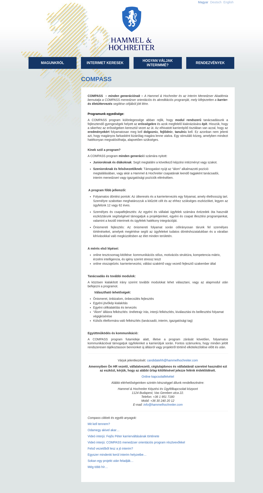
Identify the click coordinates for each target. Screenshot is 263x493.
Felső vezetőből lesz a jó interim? (110, 448)
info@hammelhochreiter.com (163, 404)
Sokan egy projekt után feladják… (111, 461)
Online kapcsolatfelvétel (158, 376)
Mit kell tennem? (99, 424)
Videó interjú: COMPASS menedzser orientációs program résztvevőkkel (136, 442)
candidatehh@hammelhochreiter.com (172, 360)
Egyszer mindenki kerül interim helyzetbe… (117, 454)
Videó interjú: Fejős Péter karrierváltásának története (123, 436)
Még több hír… (98, 467)
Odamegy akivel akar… (104, 430)
